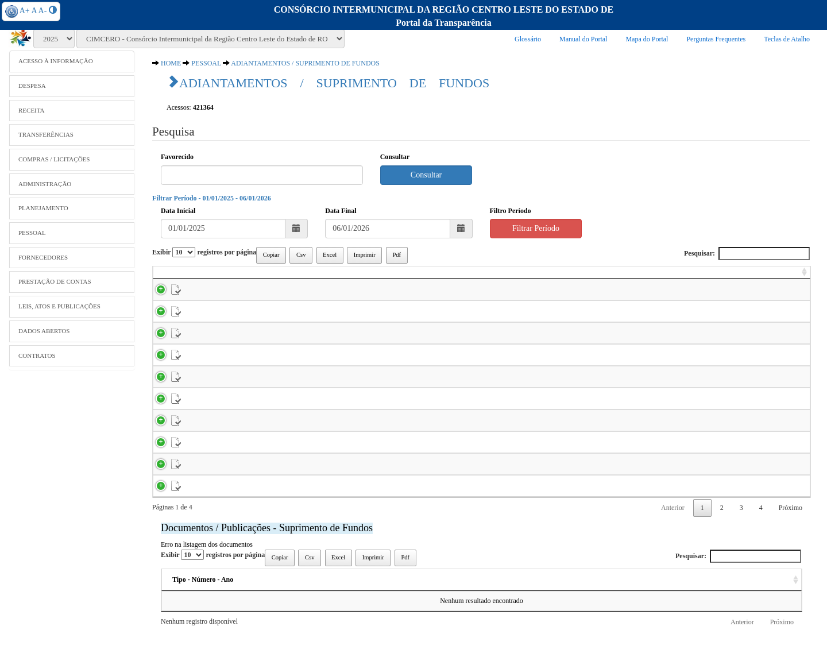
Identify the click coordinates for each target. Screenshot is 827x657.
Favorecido (177, 157)
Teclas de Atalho (787, 39)
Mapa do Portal (646, 39)
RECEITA (31, 110)
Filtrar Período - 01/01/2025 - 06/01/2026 (211, 198)
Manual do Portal (583, 39)
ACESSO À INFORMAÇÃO (55, 60)
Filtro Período (510, 211)
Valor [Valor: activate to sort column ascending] (791, 277)
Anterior (673, 534)
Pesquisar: (747, 253)
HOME (171, 63)
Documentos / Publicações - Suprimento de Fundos (267, 553)
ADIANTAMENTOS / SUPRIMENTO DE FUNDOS (305, 63)
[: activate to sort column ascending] (165, 277)
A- (42, 10)
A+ (25, 10)
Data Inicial (178, 211)
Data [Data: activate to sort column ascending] (586, 605)
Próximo (790, 534)
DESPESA (32, 85)
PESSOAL (32, 232)
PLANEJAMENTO (43, 207)
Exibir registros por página (204, 252)
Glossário (528, 39)
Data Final (340, 211)
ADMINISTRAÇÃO (44, 183)
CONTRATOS (37, 355)
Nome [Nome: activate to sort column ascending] (302, 277)
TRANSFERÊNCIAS (46, 134)
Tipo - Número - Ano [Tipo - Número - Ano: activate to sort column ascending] (202, 605)
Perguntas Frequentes (715, 39)
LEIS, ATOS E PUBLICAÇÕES (59, 306)
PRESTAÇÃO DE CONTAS (54, 281)
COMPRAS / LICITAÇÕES (54, 159)
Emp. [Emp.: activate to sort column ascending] (222, 277)
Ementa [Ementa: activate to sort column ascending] (487, 605)
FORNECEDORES (43, 257)
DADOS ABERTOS (43, 330)
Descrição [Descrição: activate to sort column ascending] (375, 605)
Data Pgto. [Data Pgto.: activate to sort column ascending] (693, 277)
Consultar (394, 157)
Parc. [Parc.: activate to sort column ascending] (262, 277)
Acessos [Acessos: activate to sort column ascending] (673, 605)
